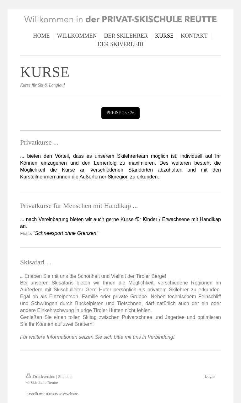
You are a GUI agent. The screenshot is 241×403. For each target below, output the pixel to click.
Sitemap (65, 376)
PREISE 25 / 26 (120, 112)
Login (210, 376)
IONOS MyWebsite (62, 393)
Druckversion (41, 376)
